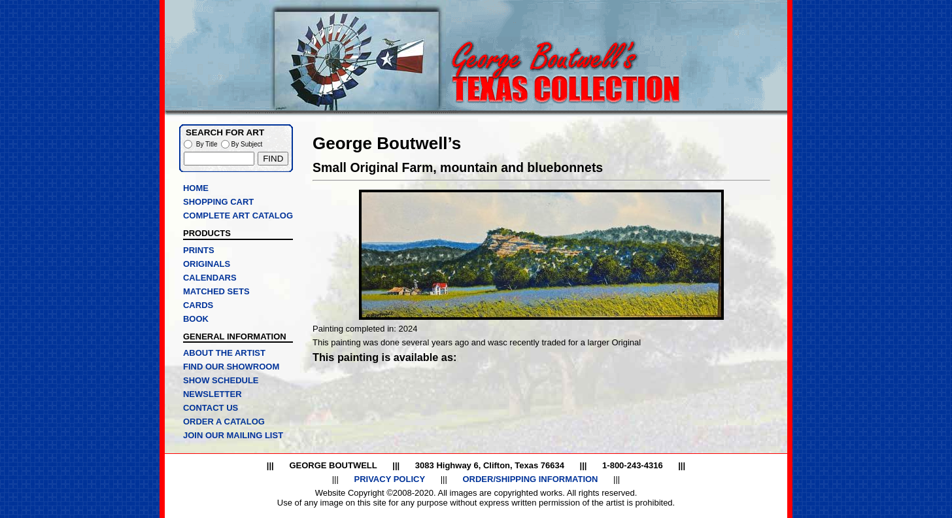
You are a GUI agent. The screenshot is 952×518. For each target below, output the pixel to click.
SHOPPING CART (218, 202)
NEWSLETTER (212, 394)
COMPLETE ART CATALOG (238, 215)
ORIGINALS (206, 264)
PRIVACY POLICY (389, 479)
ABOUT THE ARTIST (224, 353)
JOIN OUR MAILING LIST (233, 435)
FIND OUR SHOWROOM (231, 366)
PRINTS (198, 250)
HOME (196, 188)
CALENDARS (210, 278)
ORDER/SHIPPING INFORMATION (530, 479)
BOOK (196, 319)
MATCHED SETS (216, 291)
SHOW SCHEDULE (221, 380)
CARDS (198, 305)
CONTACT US (210, 408)
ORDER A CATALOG (224, 421)
